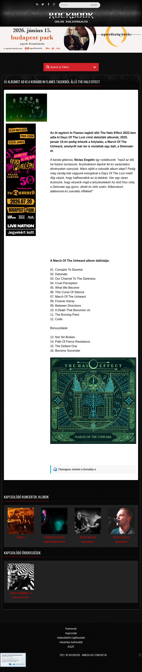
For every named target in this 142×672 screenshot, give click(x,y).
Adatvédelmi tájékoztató (71, 637)
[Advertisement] (93, 104)
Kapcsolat (71, 633)
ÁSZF (71, 646)
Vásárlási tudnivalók (71, 642)
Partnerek (71, 628)
